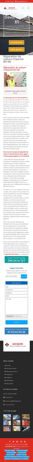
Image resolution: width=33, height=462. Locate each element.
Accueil (8, 365)
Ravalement (9, 380)
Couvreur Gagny (9, 450)
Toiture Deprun (11, 452)
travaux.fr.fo (8, 397)
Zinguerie (9, 377)
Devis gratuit (17, 49)
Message (17, 306)
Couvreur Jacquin (22, 450)
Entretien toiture (11, 368)
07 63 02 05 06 (16, 42)
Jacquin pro (17, 459)
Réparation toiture (11, 371)
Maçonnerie (9, 383)
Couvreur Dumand (10, 457)
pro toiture (25, 459)
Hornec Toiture (21, 454)
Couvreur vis (8, 459)
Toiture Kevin (10, 454)
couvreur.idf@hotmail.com (13, 401)
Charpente (9, 374)
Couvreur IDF (22, 452)
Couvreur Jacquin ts (22, 457)
